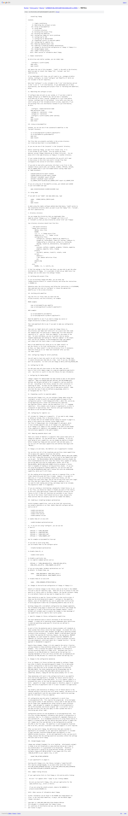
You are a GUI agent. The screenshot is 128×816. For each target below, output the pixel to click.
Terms (19, 813)
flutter (26, 8)
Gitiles (9, 813)
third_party (34, 8)
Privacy (14, 813)
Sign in (124, 2)
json (125, 813)
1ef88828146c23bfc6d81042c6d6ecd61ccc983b (61, 8)
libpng (41, 8)
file (57, 12)
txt (121, 813)
